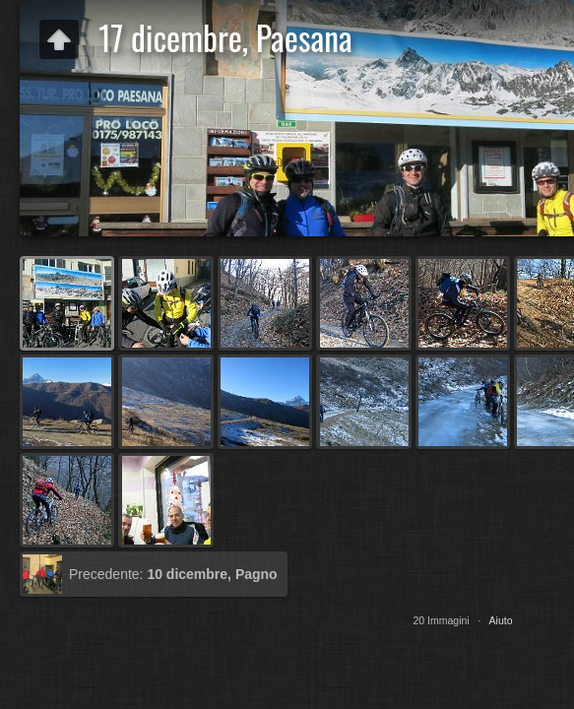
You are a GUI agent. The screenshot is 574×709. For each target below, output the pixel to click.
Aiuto (501, 620)
